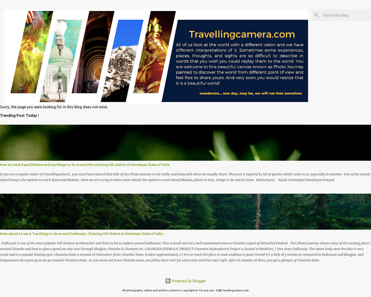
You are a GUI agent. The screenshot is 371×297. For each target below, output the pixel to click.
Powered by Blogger (185, 281)
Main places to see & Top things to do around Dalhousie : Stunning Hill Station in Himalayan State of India (81, 234)
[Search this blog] (346, 15)
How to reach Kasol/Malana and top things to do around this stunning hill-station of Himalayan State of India (84, 165)
